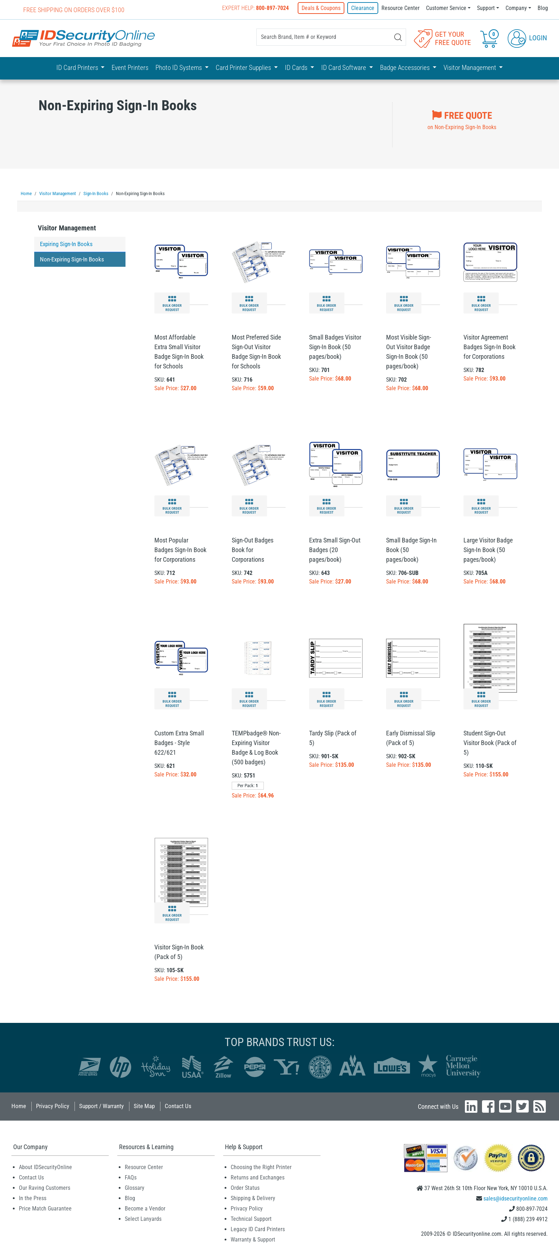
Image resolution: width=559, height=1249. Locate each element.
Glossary (134, 1187)
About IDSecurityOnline (45, 1166)
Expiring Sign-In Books (66, 243)
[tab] (79, 229)
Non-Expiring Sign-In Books (72, 258)
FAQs (131, 1177)
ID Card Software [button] (344, 67)
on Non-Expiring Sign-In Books (461, 119)
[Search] (398, 37)
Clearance (362, 8)
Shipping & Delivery (253, 1197)
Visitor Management (67, 227)
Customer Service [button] (446, 8)
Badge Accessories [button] (405, 67)
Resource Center (400, 8)
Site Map (144, 1105)
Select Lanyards (143, 1218)
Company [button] (516, 8)
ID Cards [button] (297, 67)
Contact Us (178, 1105)
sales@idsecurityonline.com (515, 1198)
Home (18, 1105)
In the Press (32, 1197)
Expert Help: (255, 8)
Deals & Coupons (321, 8)
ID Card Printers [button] (77, 67)
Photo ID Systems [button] (179, 67)
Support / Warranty (101, 1105)
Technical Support (251, 1218)
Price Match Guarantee (45, 1208)
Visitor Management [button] (470, 67)
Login (527, 38)
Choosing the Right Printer (261, 1166)
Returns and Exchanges (257, 1177)
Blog (543, 8)
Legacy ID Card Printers (258, 1228)
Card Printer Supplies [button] (244, 67)
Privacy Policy (52, 1105)
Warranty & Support (253, 1239)
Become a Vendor (145, 1208)
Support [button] (486, 8)
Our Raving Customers (44, 1187)
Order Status (245, 1187)
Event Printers (130, 67)
